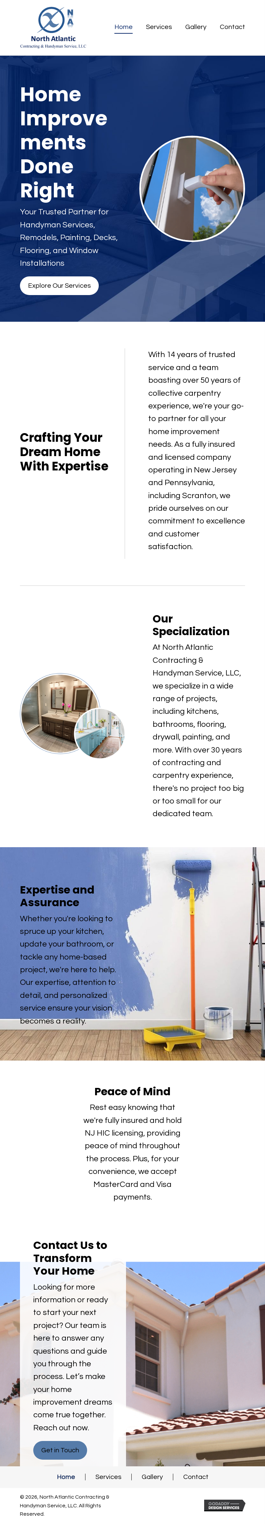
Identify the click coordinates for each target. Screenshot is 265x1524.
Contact (195, 1477)
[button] (59, 285)
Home (66, 1477)
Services (108, 1477)
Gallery (152, 1477)
